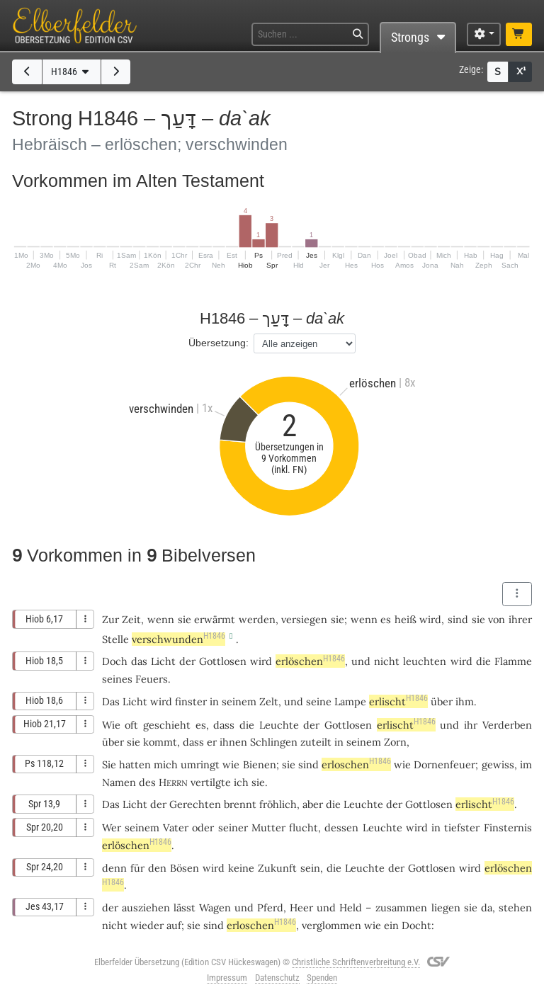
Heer (301, 907)
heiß (405, 619)
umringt (200, 764)
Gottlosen (222, 661)
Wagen (215, 907)
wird (430, 619)
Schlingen (274, 741)
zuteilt (316, 741)
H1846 (71, 72)
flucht (303, 827)
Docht (416, 925)
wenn (160, 619)
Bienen (259, 764)
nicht (387, 661)
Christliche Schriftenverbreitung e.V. (356, 962)
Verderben (507, 724)
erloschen (356, 764)
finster (191, 701)
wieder (147, 925)
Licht (163, 661)
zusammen (401, 907)
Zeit (131, 619)
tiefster (462, 827)
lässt (185, 907)
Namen (119, 782)
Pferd (270, 907)
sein (310, 868)
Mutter (268, 827)
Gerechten (195, 804)
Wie (111, 724)
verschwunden (178, 639)
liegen (445, 907)
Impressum (227, 977)
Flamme (513, 661)
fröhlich (278, 804)
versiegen (304, 619)
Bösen (184, 868)
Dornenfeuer (444, 764)
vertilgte (211, 782)
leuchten (424, 661)
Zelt (268, 701)
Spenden (322, 977)
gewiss (498, 764)
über (442, 701)
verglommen (331, 925)
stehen (515, 907)
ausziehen (146, 907)
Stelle (115, 639)
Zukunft (277, 868)
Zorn (395, 741)
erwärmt (214, 619)
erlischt (398, 701)
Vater (175, 827)
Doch (115, 661)
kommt (160, 741)
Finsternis (508, 827)
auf (173, 925)
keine (241, 868)
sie (133, 741)
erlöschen (310, 661)
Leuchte (279, 724)
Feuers (151, 678)
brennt (240, 804)
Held (350, 907)
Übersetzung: (218, 342)
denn (114, 868)
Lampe (350, 701)
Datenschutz (277, 977)
